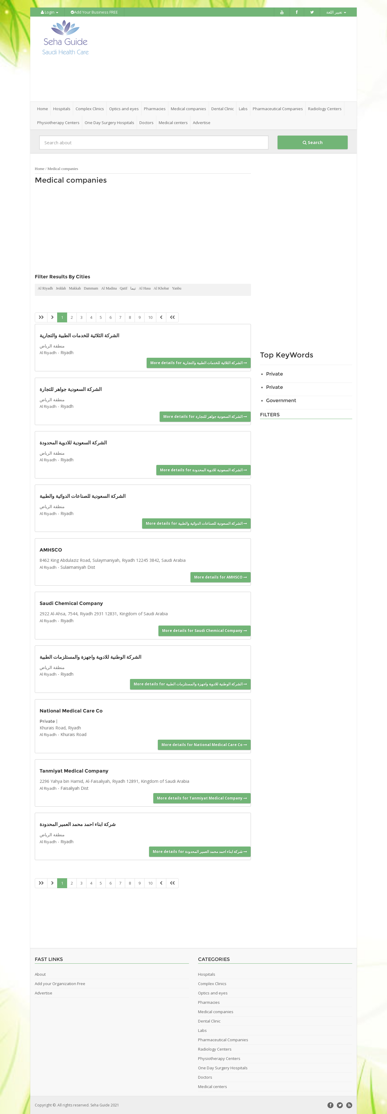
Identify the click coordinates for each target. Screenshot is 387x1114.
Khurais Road (73, 734)
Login (49, 12)
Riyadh (66, 352)
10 (150, 317)
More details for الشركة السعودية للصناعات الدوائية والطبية (196, 523)
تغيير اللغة (336, 12)
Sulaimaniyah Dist (77, 566)
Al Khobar (161, 288)
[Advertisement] (227, 59)
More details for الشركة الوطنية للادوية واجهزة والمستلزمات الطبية (190, 683)
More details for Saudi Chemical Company (204, 630)
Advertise (201, 122)
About (40, 974)
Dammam (91, 288)
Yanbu (176, 288)
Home (42, 108)
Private (47, 720)
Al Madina (109, 288)
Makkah (75, 288)
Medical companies (62, 168)
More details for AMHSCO (220, 576)
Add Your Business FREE (94, 12)
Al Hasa (145, 288)
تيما (133, 288)
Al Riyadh (45, 288)
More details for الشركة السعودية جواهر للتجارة (205, 415)
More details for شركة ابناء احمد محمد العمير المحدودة (200, 851)
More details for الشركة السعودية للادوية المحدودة (203, 469)
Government (281, 400)
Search (313, 142)
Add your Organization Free (60, 983)
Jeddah (61, 288)
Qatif (123, 288)
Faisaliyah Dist (74, 787)
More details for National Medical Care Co (204, 744)
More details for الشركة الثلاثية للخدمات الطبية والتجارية (198, 362)
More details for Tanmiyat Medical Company (202, 797)
